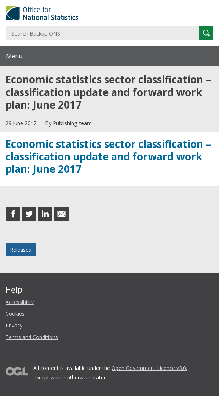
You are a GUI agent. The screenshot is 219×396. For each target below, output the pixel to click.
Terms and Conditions (32, 337)
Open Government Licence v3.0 (149, 367)
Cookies (15, 313)
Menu (14, 55)
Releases (20, 249)
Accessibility (20, 301)
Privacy (14, 325)
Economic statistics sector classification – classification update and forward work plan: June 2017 (108, 156)
